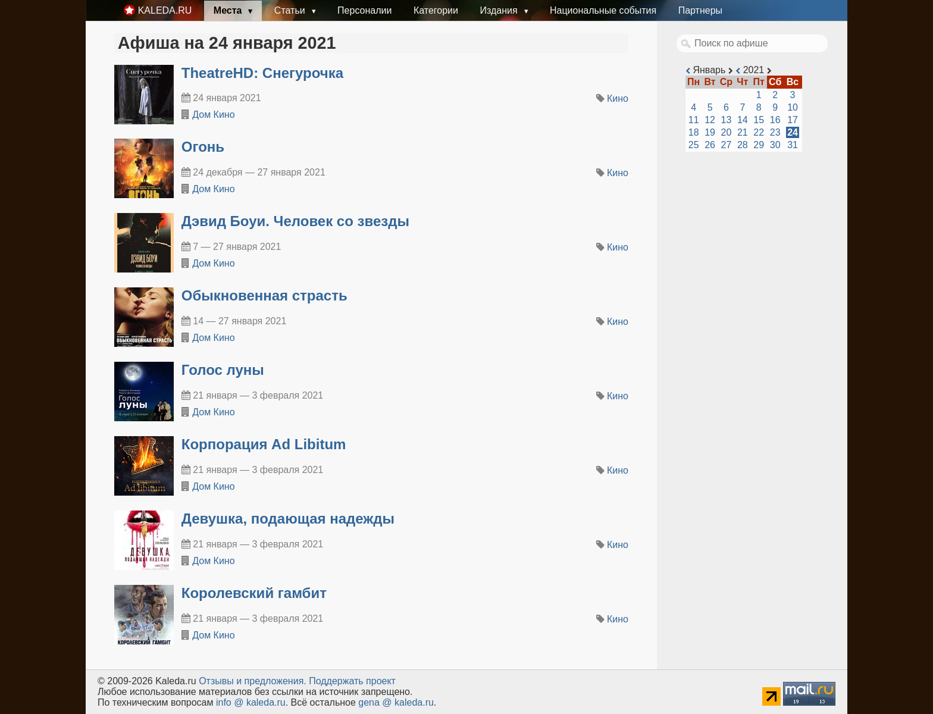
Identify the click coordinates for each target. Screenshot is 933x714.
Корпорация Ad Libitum (263, 444)
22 (758, 132)
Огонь (202, 147)
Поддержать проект (352, 681)
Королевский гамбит (254, 593)
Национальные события (603, 10)
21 (742, 132)
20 (726, 132)
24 (792, 132)
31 (792, 145)
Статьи (291, 10)
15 (758, 120)
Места (229, 10)
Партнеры (700, 10)
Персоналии (364, 10)
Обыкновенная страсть (264, 295)
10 (792, 107)
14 (742, 120)
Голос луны (222, 370)
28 (742, 145)
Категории (436, 10)
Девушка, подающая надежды (288, 519)
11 (693, 120)
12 (710, 120)
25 (693, 145)
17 (792, 120)
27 (726, 145)
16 (775, 120)
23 (775, 132)
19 (710, 132)
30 (775, 145)
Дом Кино (213, 114)
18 (693, 132)
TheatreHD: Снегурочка (262, 73)
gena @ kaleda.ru (396, 702)
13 (726, 120)
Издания (500, 10)
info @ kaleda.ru (251, 702)
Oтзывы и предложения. (252, 681)
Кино (617, 98)
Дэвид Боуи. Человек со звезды (295, 221)
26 (710, 145)
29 (758, 145)
